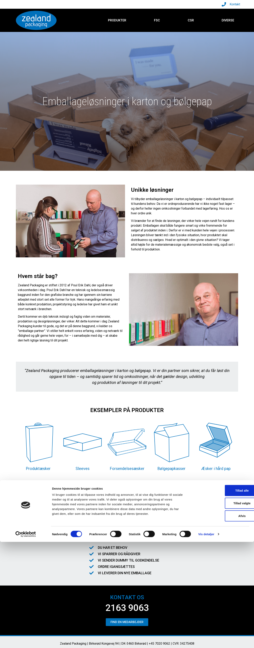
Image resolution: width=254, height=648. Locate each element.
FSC (157, 20)
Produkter (117, 20)
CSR (191, 20)
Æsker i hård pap (216, 468)
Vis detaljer (206, 640)
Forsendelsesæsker (127, 468)
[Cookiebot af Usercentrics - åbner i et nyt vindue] (25, 640)
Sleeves (82, 468)
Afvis (221, 622)
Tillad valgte (220, 609)
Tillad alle (221, 596)
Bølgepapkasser (171, 468)
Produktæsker (38, 468)
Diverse (228, 20)
